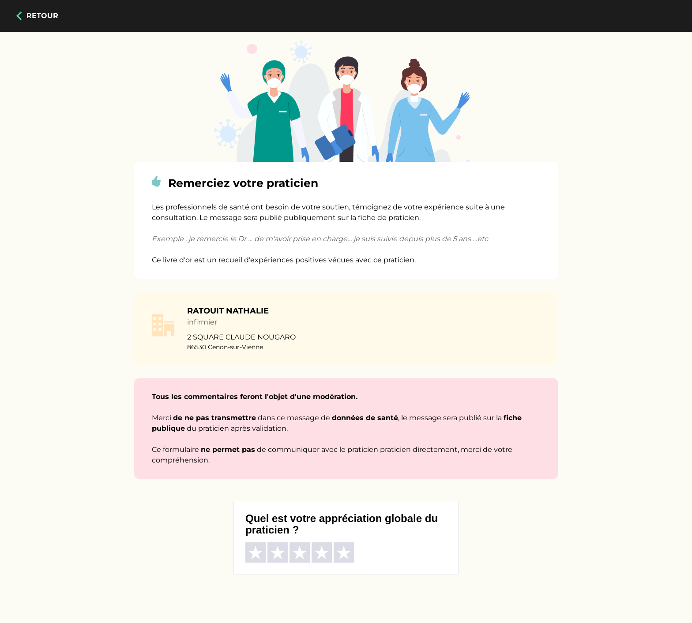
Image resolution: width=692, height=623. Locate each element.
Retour (42, 15)
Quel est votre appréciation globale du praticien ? (341, 524)
